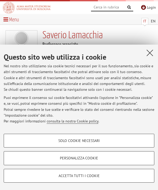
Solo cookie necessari (79, 140)
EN (153, 21)
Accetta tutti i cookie (79, 175)
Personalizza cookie (79, 158)
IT (144, 21)
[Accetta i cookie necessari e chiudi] (150, 53)
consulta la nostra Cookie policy (72, 121)
